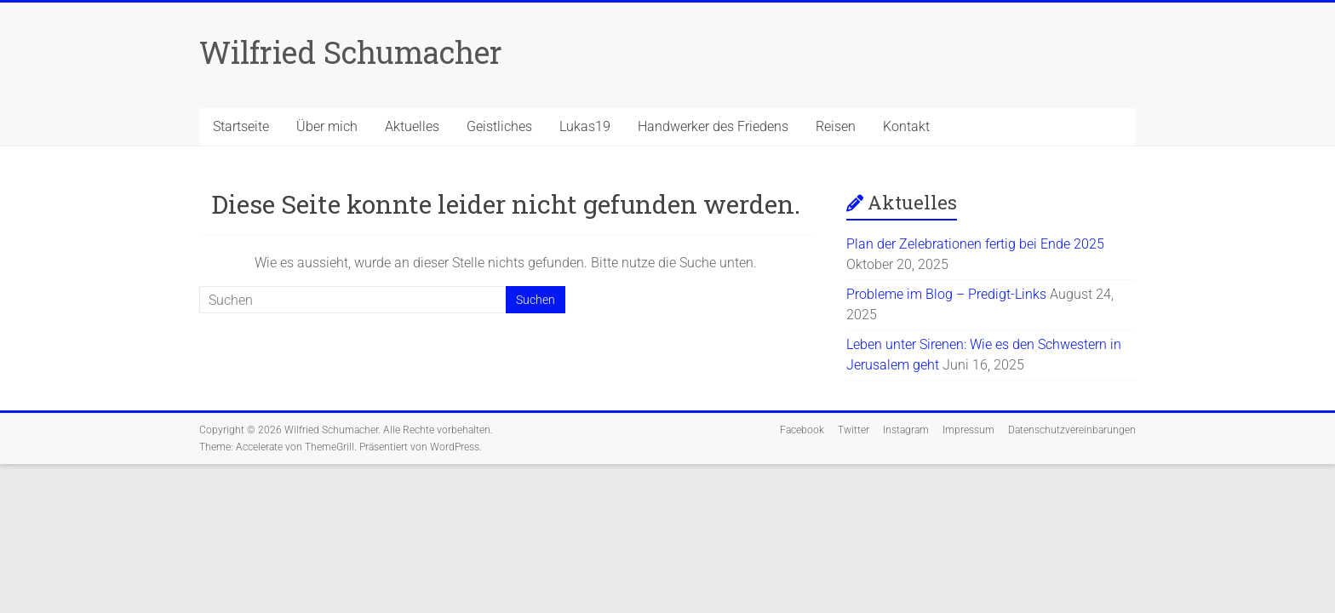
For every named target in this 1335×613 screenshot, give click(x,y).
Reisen (836, 126)
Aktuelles (412, 126)
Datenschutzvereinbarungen (1072, 430)
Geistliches (499, 126)
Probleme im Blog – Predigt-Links (946, 294)
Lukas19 (584, 126)
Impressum (968, 430)
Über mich (327, 126)
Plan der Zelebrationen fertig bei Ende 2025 (975, 244)
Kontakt (906, 126)
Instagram (906, 430)
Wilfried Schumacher (350, 52)
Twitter (853, 430)
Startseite (241, 126)
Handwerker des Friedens (713, 126)
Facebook (802, 430)
